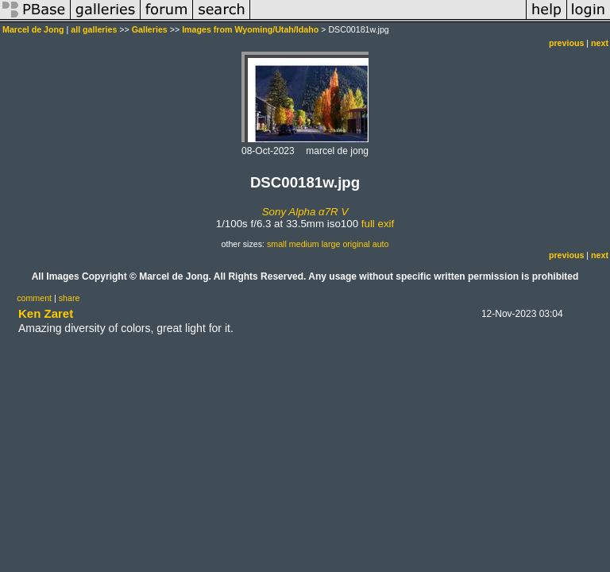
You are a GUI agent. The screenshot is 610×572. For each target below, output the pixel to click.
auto (381, 244)
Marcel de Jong (33, 29)
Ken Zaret (45, 313)
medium (304, 244)
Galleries (150, 29)
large (331, 244)
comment (34, 298)
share (69, 298)
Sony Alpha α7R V (305, 212)
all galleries (94, 29)
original (355, 244)
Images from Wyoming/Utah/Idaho (250, 29)
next (599, 43)
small (277, 244)
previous (566, 43)
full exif (377, 224)
